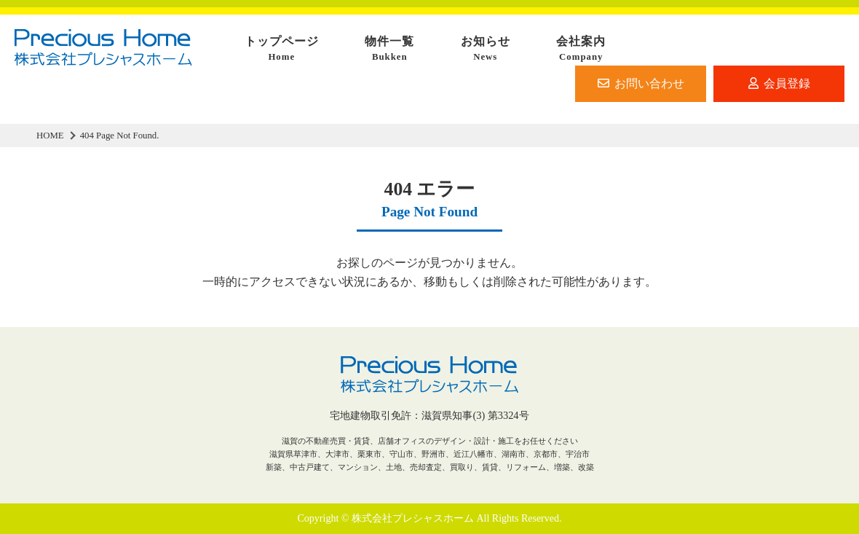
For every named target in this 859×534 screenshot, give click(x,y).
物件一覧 (389, 49)
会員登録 (779, 83)
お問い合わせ (641, 83)
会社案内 (581, 49)
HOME (50, 135)
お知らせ (485, 49)
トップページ (282, 49)
